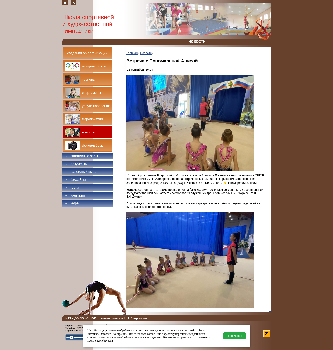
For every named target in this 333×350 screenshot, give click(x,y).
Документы (76, 164)
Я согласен (234, 335)
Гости (72, 187)
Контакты (75, 195)
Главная (132, 53)
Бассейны (75, 179)
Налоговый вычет (81, 172)
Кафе (72, 203)
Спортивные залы (81, 156)
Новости (146, 53)
